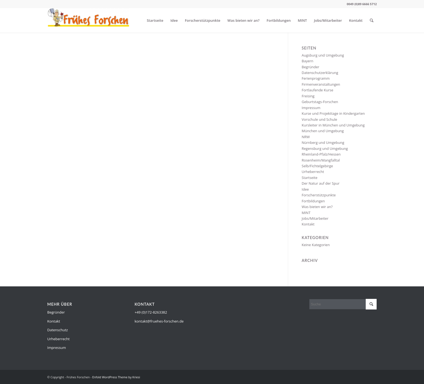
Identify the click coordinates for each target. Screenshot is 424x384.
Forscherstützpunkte (202, 20)
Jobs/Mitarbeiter (328, 20)
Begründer (310, 66)
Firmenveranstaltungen (321, 84)
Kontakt (356, 20)
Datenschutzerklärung (320, 72)
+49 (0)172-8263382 (151, 312)
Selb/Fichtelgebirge (317, 165)
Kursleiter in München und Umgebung (333, 125)
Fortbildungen (279, 20)
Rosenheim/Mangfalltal (321, 160)
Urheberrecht (313, 171)
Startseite (155, 20)
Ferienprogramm (316, 78)
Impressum (311, 107)
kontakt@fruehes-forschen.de (159, 321)
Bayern (307, 60)
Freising (308, 96)
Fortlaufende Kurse (317, 90)
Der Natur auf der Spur (321, 183)
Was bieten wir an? (243, 20)
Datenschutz (57, 329)
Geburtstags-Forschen (320, 101)
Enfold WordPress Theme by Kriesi (116, 377)
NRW (306, 136)
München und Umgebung (323, 130)
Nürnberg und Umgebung (323, 142)
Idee (174, 20)
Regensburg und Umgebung (325, 148)
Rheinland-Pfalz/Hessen (321, 154)
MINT (302, 20)
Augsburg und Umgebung (323, 55)
